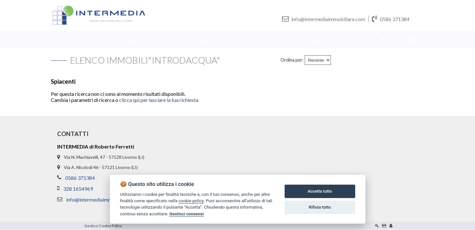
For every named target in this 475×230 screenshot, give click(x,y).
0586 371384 (391, 18)
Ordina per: (292, 60)
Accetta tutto (320, 191)
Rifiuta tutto (320, 207)
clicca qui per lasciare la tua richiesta (158, 100)
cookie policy (191, 200)
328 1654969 (78, 189)
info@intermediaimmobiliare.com (323, 18)
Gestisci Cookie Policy (103, 226)
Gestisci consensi (186, 213)
